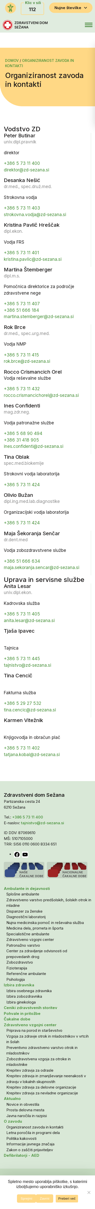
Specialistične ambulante (27, 934)
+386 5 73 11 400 (22, 163)
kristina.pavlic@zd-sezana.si (33, 259)
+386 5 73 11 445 (22, 658)
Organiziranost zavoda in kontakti (34, 1127)
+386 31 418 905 (21, 440)
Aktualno (12, 1098)
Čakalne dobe (17, 1019)
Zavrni (44, 1198)
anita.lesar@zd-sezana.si (29, 620)
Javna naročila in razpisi (26, 1115)
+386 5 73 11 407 (22, 303)
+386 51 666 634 (22, 561)
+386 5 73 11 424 (22, 484)
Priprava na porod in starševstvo (34, 1030)
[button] (77, 25)
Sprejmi (26, 1198)
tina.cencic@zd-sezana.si (30, 709)
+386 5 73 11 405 (22, 613)
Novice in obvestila (22, 1104)
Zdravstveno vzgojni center (30, 939)
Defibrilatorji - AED (21, 1155)
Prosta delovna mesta (25, 1110)
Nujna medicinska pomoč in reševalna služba (45, 922)
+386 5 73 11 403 (22, 208)
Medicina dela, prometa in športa (34, 928)
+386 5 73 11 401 (21, 252)
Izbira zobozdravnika (24, 996)
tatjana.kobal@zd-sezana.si (32, 754)
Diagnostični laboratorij (26, 916)
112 (32, 9)
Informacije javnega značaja (30, 1144)
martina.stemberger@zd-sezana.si (39, 316)
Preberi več (67, 1198)
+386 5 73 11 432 (22, 388)
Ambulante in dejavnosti (27, 888)
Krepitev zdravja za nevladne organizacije (42, 1093)
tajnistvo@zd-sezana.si (27, 665)
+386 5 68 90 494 (23, 433)
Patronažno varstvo (23, 945)
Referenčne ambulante (26, 973)
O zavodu (13, 1121)
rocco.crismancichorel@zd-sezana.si (41, 395)
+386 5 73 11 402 (22, 748)
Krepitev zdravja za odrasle (29, 1070)
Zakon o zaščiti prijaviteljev (29, 1149)
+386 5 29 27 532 (22, 703)
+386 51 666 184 (21, 310)
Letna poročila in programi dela (33, 1132)
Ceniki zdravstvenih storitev (30, 1007)
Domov (12, 60)
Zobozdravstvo (19, 962)
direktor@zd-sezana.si (26, 169)
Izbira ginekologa (21, 1002)
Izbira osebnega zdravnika (29, 990)
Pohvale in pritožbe (22, 1013)
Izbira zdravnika (19, 985)
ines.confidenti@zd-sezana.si (33, 446)
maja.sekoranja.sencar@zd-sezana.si (41, 567)
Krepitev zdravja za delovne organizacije (41, 1087)
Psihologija (15, 979)
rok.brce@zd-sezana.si (27, 361)
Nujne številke (70, 7)
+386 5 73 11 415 (21, 354)
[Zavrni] (88, 1192)
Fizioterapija (16, 968)
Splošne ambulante (22, 894)
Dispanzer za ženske (24, 911)
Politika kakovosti (21, 1138)
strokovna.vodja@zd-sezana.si (35, 214)
